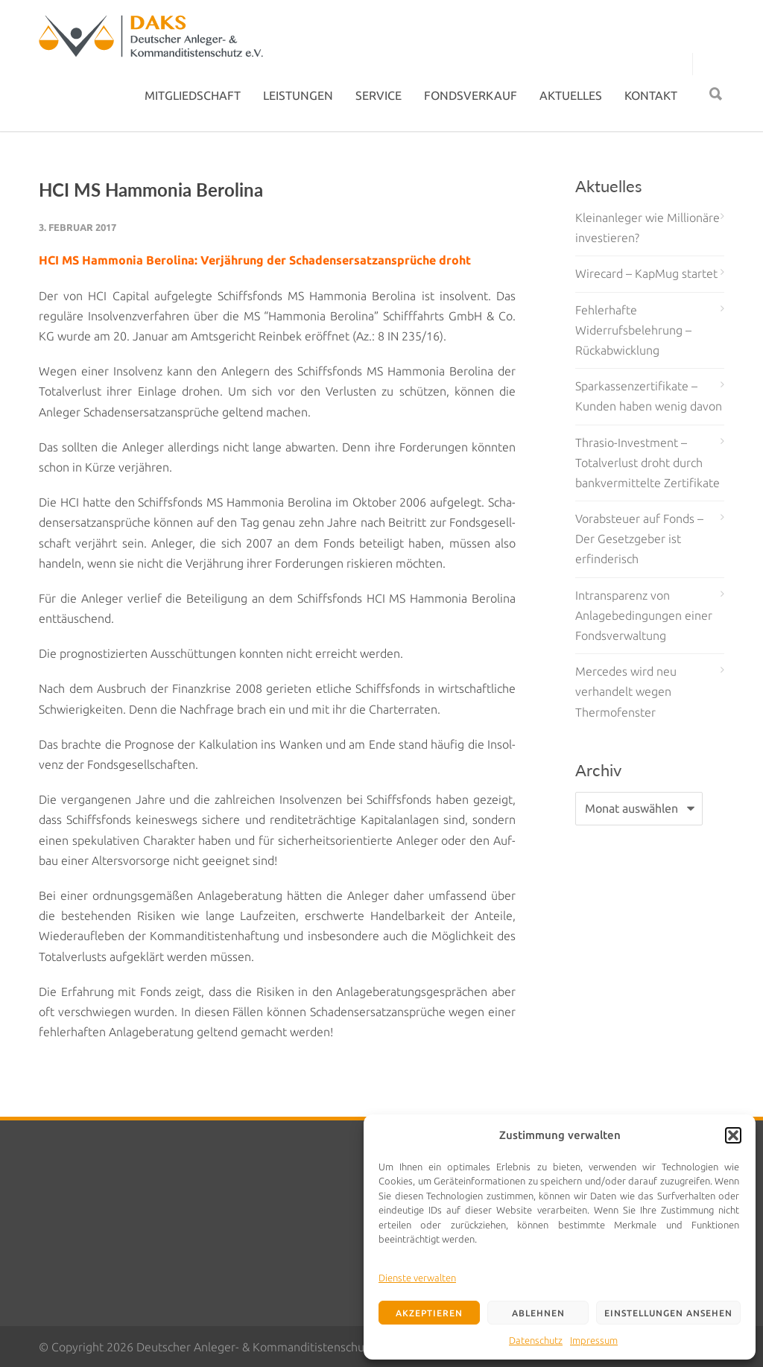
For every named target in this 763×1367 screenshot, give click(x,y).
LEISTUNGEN (298, 95)
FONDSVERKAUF (470, 95)
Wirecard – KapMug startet (646, 273)
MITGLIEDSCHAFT (193, 95)
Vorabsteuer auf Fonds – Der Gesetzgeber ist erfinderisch (639, 538)
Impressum (594, 1340)
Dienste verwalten (417, 1277)
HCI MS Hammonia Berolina (151, 189)
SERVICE (378, 95)
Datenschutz (536, 1340)
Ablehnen (538, 1313)
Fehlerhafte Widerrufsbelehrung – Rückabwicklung (633, 330)
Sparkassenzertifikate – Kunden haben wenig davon (648, 396)
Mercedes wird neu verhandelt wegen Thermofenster (626, 691)
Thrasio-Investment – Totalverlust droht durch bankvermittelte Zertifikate (647, 462)
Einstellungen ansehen (668, 1313)
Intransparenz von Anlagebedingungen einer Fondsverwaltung (643, 615)
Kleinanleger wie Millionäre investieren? (647, 227)
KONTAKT (650, 95)
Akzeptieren (429, 1313)
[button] (733, 1135)
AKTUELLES (570, 95)
